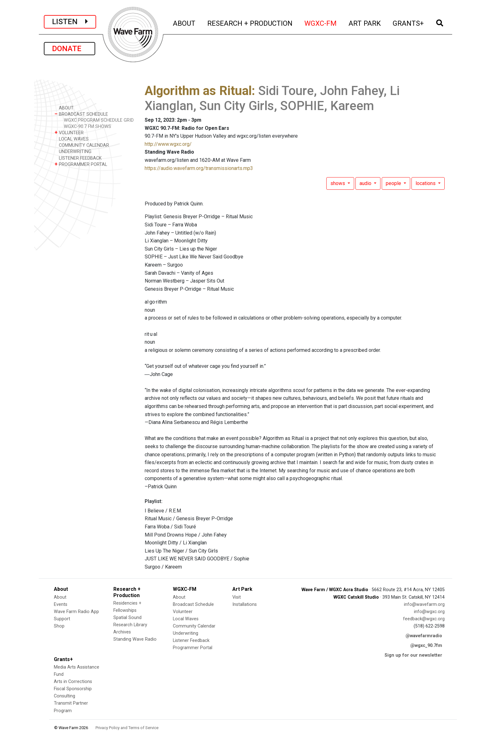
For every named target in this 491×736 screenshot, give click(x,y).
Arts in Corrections (73, 681)
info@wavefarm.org (424, 604)
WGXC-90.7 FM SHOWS (87, 126)
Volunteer (183, 611)
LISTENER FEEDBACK (78, 158)
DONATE (69, 48)
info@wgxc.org (429, 611)
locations (426, 183)
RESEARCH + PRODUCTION (250, 22)
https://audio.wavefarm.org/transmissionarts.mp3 (199, 168)
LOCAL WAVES (71, 139)
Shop (59, 626)
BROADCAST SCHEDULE (81, 114)
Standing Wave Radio (135, 639)
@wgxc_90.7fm (426, 645)
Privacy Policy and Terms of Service (127, 727)
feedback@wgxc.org (424, 619)
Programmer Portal (192, 647)
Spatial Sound (127, 617)
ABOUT (184, 22)
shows (338, 183)
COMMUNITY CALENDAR (81, 145)
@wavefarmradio (424, 635)
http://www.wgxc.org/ (168, 144)
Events (60, 604)
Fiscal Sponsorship (73, 688)
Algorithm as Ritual (198, 90)
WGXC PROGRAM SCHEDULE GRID (99, 120)
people (394, 183)
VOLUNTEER (69, 132)
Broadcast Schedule (193, 604)
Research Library (130, 624)
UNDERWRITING (72, 151)
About (60, 597)
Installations (244, 604)
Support (62, 619)
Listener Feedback (191, 640)
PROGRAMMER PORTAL (80, 164)
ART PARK (365, 22)
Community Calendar (194, 626)
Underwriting (185, 633)
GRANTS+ (408, 22)
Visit (236, 597)
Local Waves (186, 619)
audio (366, 183)
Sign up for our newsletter (413, 655)
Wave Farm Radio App (76, 611)
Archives (122, 632)
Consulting (64, 696)
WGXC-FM (320, 22)
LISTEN (70, 21)
